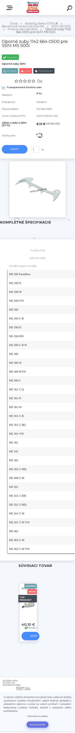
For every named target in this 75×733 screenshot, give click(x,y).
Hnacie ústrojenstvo (23, 29)
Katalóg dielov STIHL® (41, 23)
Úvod (14, 23)
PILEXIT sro (9, 682)
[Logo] (33, 7)
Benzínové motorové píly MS (23, 26)
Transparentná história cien (22, 87)
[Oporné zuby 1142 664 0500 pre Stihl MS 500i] (37, 162)
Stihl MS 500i (61, 26)
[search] (70, 8)
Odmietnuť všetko (37, 716)
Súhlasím (37, 724)
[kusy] (35, 149)
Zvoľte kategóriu (10, 8)
